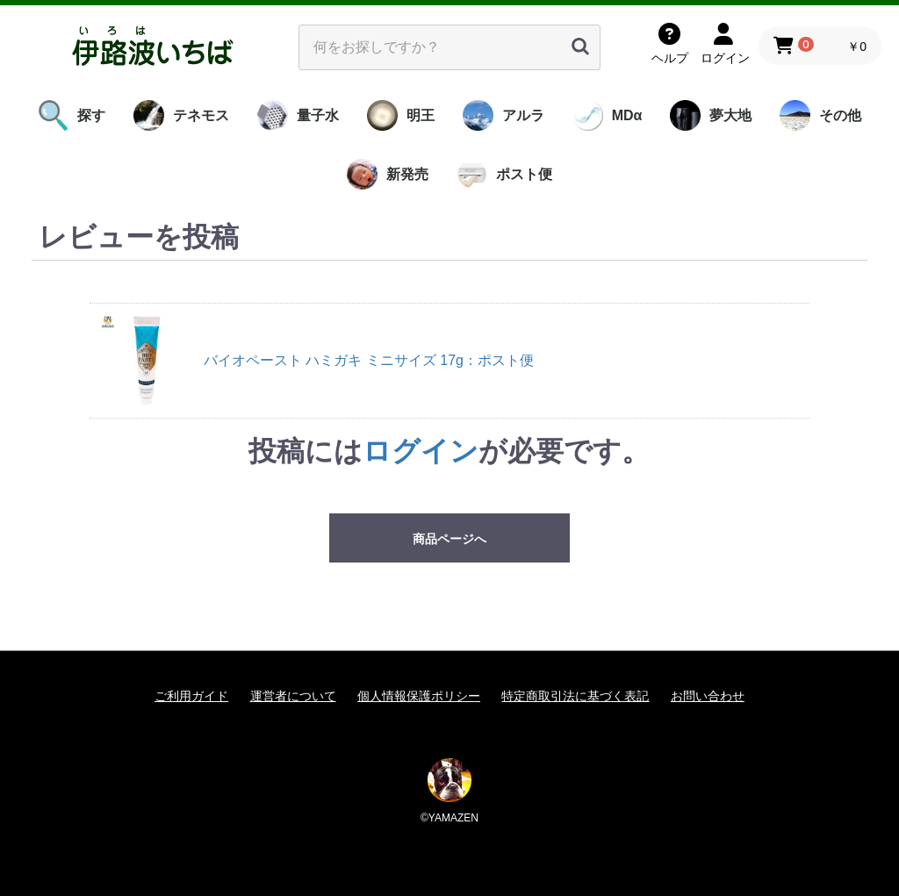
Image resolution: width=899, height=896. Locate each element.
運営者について (293, 696)
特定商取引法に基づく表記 (575, 696)
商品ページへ (449, 539)
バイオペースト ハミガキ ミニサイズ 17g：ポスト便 (369, 360)
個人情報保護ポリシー (418, 696)
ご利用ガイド (191, 696)
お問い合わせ (707, 696)
